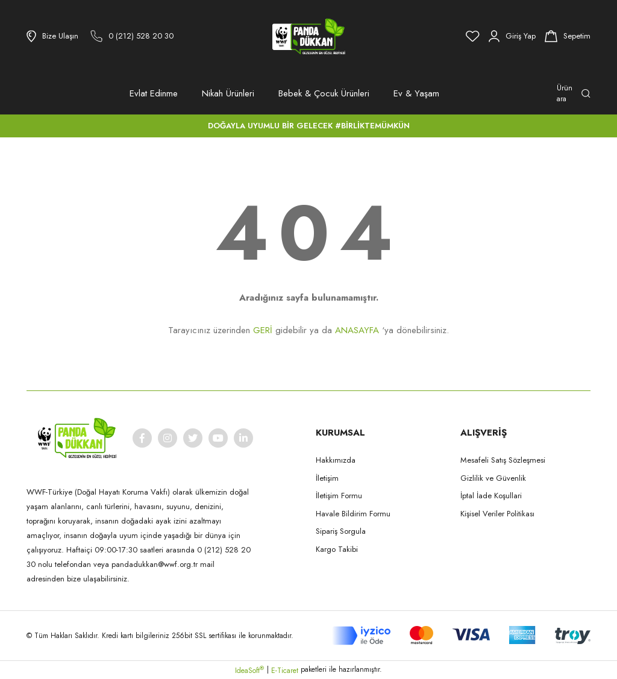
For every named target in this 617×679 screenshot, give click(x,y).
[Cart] (567, 36)
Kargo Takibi (337, 549)
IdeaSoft (249, 670)
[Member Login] (512, 36)
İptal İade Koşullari (491, 495)
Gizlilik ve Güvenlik (493, 478)
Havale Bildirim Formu (353, 513)
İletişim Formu (339, 495)
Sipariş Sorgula (341, 531)
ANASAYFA (357, 330)
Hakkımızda (335, 460)
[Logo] (308, 36)
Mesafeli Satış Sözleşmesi (502, 460)
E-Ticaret (284, 670)
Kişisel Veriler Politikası (497, 513)
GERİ (262, 330)
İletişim (327, 478)
